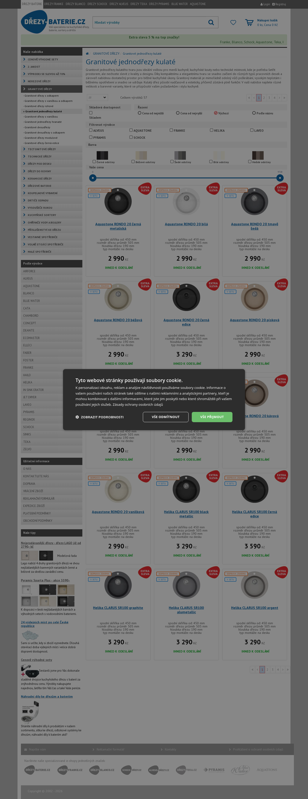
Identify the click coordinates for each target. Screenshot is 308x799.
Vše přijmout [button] (212, 417)
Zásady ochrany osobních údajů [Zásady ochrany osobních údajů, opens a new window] (138, 404)
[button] (100, 416)
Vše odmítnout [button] (165, 417)
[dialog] (154, 399)
